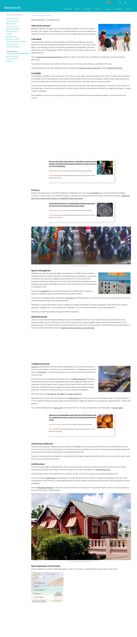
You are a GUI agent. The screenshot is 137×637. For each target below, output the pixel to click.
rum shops (70, 298)
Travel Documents (12, 21)
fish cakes (60, 394)
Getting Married (11, 31)
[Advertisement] (18, 95)
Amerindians (94, 193)
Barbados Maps (11, 36)
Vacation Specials (12, 56)
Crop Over (97, 68)
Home (33, 15)
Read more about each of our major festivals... (78, 328)
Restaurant (36, 593)
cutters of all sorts (74, 394)
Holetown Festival (85, 68)
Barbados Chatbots (13, 39)
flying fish (42, 372)
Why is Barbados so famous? (16, 41)
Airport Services (11, 26)
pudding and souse (78, 379)
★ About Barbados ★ (14, 15)
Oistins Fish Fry (74, 398)
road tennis (45, 291)
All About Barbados (13, 29)
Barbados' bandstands (45, 488)
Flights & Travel (11, 23)
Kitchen (35, 586)
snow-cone (58, 408)
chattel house (50, 478)
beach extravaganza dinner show (49, 57)
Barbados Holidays (12, 46)
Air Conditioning (38, 583)
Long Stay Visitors (12, 44)
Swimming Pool (38, 590)
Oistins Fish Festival (114, 68)
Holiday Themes (11, 59)
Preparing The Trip (12, 18)
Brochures (9, 61)
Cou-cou (34, 367)
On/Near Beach (38, 597)
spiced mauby (118, 408)
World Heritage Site (103, 470)
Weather (9, 34)
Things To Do (40, 15)
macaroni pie (51, 394)
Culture (48, 15)
